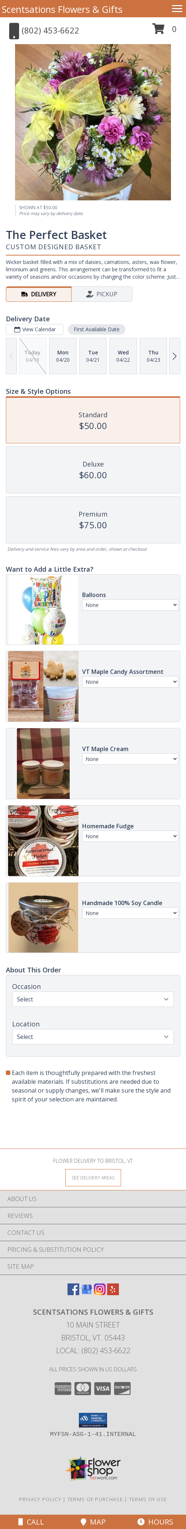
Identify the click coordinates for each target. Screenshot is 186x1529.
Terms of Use (148, 1499)
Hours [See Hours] (155, 1522)
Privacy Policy (40, 1499)
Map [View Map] (93, 1522)
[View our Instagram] (100, 1293)
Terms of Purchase (95, 1499)
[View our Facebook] (73, 1293)
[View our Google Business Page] (86, 1293)
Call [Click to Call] (31, 1522)
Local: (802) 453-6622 (93, 1350)
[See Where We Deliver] (93, 1177)
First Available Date (97, 329)
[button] (164, 31)
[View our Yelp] (113, 1293)
